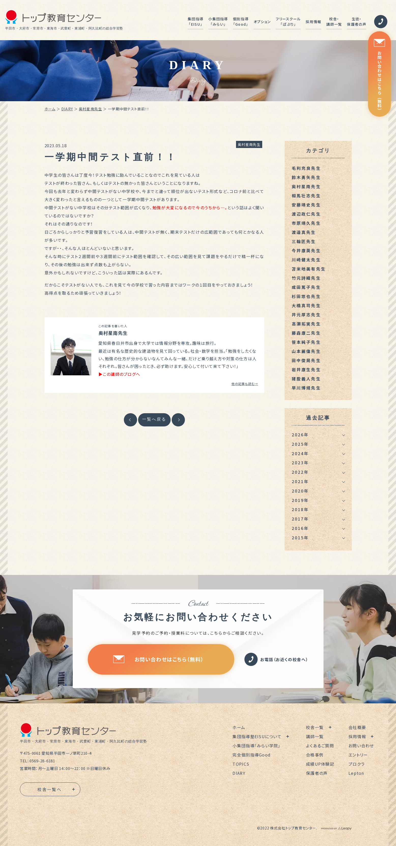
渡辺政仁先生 (306, 214)
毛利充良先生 (306, 168)
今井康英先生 (306, 250)
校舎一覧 (315, 727)
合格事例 (315, 755)
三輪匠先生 (304, 241)
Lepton (356, 773)
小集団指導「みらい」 (218, 21)
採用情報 (313, 21)
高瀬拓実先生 (306, 324)
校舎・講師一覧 (334, 21)
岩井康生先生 (306, 369)
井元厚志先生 (306, 314)
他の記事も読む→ (244, 383)
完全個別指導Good (251, 755)
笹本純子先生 (306, 342)
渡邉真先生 (304, 232)
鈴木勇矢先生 (306, 177)
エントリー (358, 755)
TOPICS (240, 764)
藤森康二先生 (306, 333)
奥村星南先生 (90, 108)
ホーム (50, 108)
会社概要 (357, 727)
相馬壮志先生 (306, 195)
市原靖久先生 (306, 223)
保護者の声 (317, 773)
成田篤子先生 (306, 287)
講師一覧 (315, 736)
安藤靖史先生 (306, 205)
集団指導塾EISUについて (257, 736)
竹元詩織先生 (306, 278)
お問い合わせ (361, 746)
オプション (262, 21)
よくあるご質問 (320, 746)
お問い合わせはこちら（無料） (379, 75)
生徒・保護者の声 (356, 21)
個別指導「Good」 (240, 21)
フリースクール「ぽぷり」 (288, 21)
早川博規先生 (306, 388)
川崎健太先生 (306, 260)
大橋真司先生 (306, 305)
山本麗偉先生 (306, 351)
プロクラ (356, 764)
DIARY (67, 108)
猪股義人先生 (306, 379)
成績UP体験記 (320, 764)
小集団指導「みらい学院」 (256, 746)
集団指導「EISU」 (195, 21)
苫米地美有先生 (309, 269)
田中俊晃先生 (306, 360)
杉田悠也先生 (306, 296)
